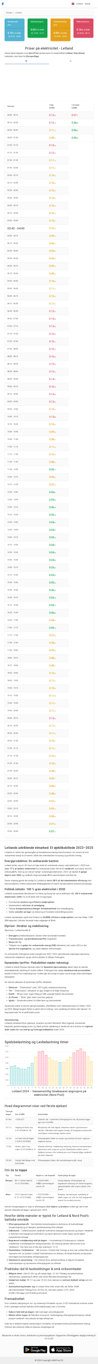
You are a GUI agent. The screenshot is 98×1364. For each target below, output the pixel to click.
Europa (9, 12)
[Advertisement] (49, 83)
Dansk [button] (87, 4)
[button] (93, 4)
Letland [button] (76, 4)
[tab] (27, 61)
